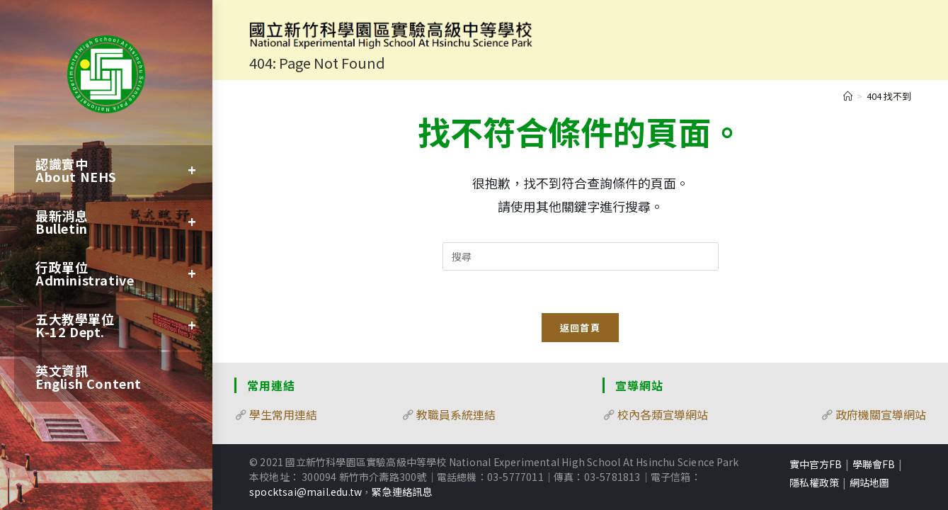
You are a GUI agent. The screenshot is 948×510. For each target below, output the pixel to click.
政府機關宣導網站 (880, 414)
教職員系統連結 (456, 414)
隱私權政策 (814, 482)
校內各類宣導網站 (662, 414)
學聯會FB (873, 464)
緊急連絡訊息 (402, 491)
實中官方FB (815, 464)
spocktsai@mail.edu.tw (305, 491)
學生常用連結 (283, 414)
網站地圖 (869, 482)
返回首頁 (580, 327)
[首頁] (847, 96)
